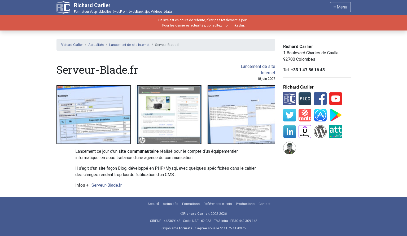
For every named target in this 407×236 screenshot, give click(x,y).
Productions (245, 204)
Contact (264, 204)
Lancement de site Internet (129, 45)
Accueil (153, 204)
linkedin (237, 25)
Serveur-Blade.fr (106, 185)
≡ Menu (340, 7)
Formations (191, 204)
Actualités (96, 45)
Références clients (218, 204)
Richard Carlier (72, 45)
